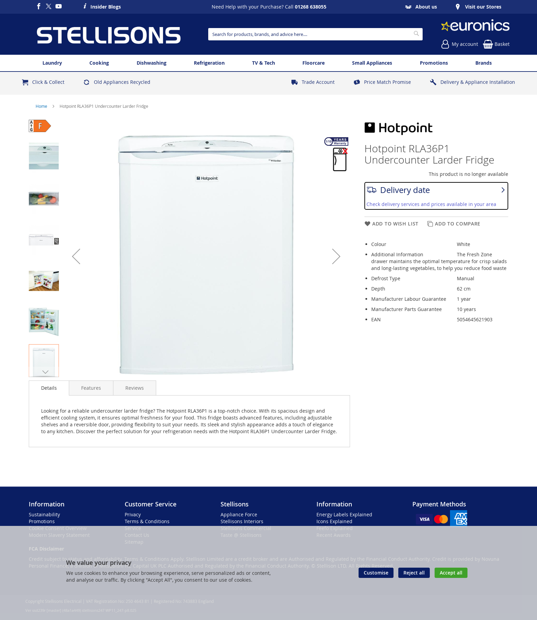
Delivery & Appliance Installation (477, 82)
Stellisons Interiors (242, 521)
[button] (76, 256)
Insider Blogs (105, 5)
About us (426, 6)
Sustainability (44, 514)
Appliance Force (239, 514)
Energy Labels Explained (344, 514)
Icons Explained (334, 521)
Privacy (133, 514)
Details (49, 388)
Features (91, 388)
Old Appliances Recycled (122, 82)
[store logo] (108, 34)
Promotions (42, 521)
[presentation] (49, 388)
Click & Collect (48, 82)
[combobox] (315, 34)
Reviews (134, 388)
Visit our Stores (483, 6)
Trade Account (318, 82)
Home (42, 106)
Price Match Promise (387, 82)
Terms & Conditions (147, 521)
